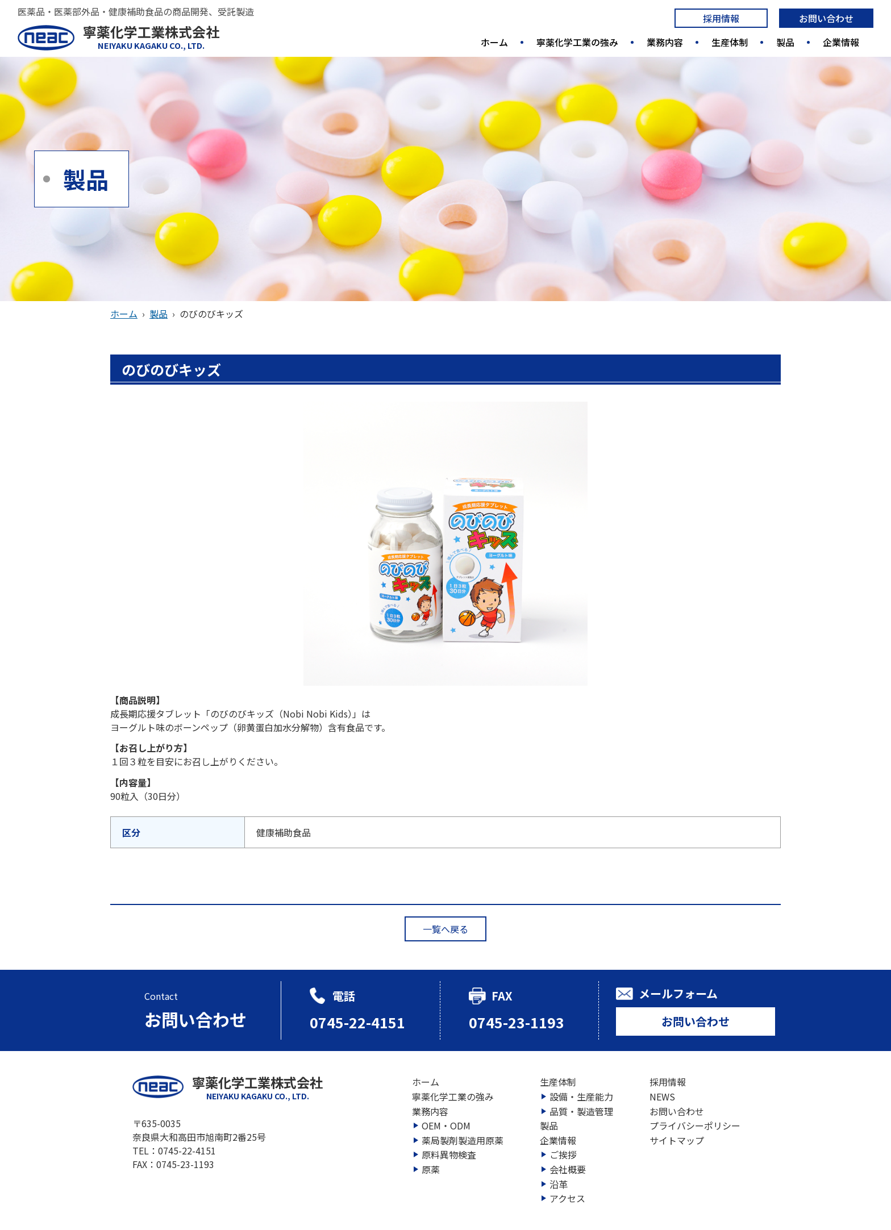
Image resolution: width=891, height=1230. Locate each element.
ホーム (494, 42)
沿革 (558, 1184)
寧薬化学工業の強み (577, 42)
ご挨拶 (563, 1154)
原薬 (431, 1169)
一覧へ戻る (445, 929)
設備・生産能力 (581, 1096)
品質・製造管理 (581, 1111)
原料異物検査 (449, 1154)
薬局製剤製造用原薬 (462, 1140)
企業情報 (841, 42)
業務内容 (665, 42)
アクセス (567, 1198)
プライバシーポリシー (694, 1125)
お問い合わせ (826, 18)
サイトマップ (676, 1140)
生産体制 (729, 42)
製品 (785, 42)
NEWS (662, 1096)
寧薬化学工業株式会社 (151, 37)
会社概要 (567, 1169)
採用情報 (721, 18)
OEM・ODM (446, 1125)
